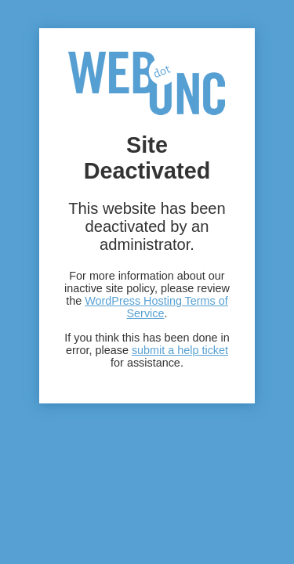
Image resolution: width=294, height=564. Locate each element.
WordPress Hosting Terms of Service (156, 307)
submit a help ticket (180, 350)
